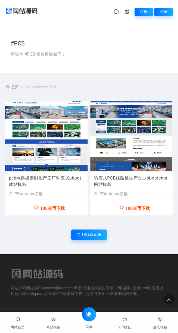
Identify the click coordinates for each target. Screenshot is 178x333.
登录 (163, 12)
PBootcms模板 (26, 194)
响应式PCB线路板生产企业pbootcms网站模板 (130, 181)
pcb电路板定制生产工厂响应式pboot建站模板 (45, 181)
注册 (144, 12)
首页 (15, 87)
